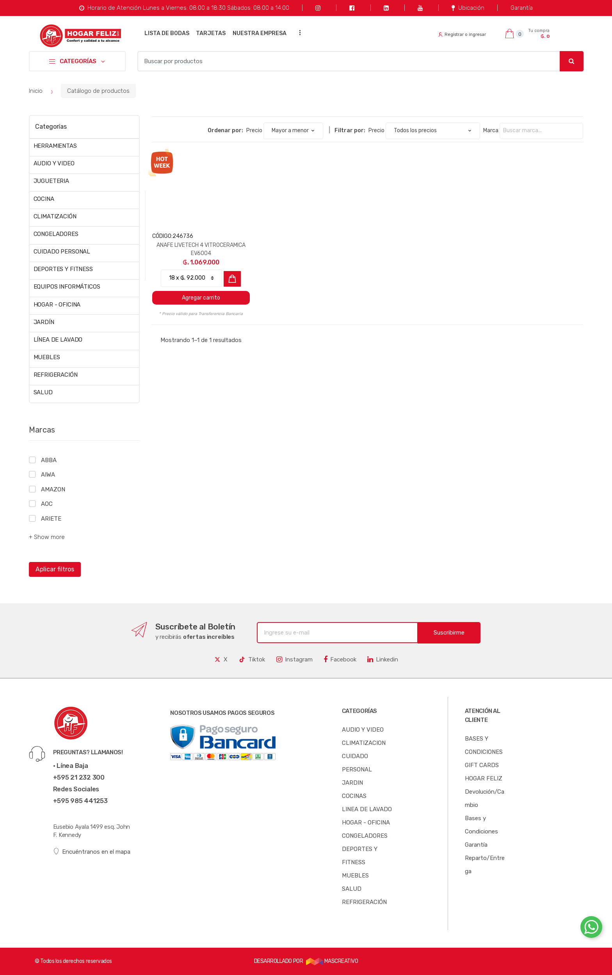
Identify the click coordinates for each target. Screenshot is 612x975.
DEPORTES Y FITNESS (63, 269)
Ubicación (468, 7)
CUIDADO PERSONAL (62, 251)
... (298, 32)
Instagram (294, 659)
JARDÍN (44, 322)
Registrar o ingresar (462, 34)
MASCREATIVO (332, 961)
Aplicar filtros (55, 569)
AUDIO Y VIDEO (54, 163)
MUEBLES (47, 357)
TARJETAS (211, 33)
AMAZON (53, 489)
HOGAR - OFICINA (57, 304)
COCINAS (354, 796)
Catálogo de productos (98, 90)
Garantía (522, 7)
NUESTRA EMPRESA (259, 33)
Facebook (340, 659)
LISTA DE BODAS (166, 33)
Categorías (50, 126)
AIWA (48, 474)
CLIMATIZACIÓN (55, 216)
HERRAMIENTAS (55, 145)
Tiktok (251, 659)
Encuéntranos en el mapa (92, 851)
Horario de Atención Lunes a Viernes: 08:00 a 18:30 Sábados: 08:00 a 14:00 (184, 7)
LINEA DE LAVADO (367, 809)
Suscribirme (449, 632)
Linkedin (382, 659)
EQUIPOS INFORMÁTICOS (67, 286)
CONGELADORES (56, 234)
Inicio (36, 90)
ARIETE (51, 518)
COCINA (44, 198)
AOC (47, 503)
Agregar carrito (201, 297)
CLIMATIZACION (364, 742)
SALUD (43, 392)
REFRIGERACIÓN (56, 374)
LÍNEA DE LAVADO (58, 339)
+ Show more (47, 537)
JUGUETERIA (51, 180)
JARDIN (352, 782)
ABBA (48, 460)
